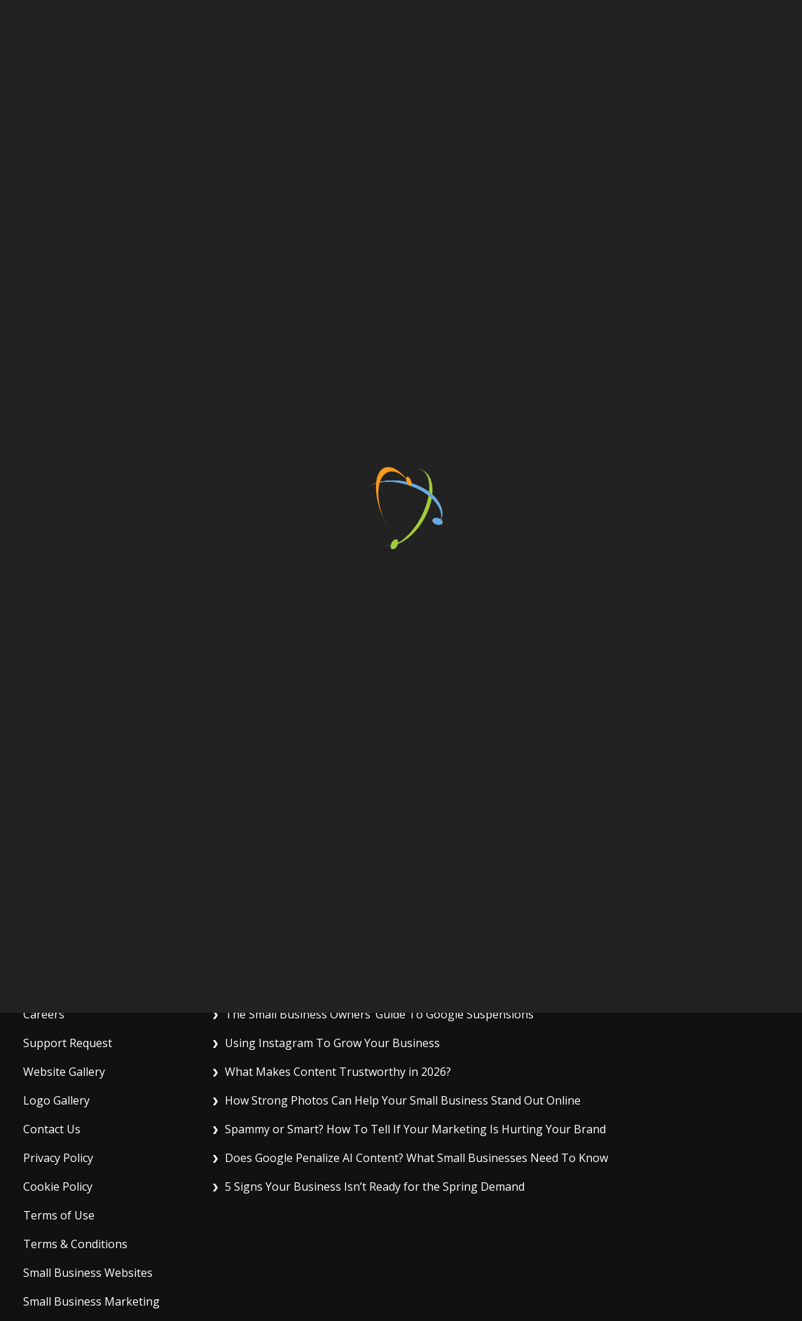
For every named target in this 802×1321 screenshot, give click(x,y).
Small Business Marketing (91, 1298)
